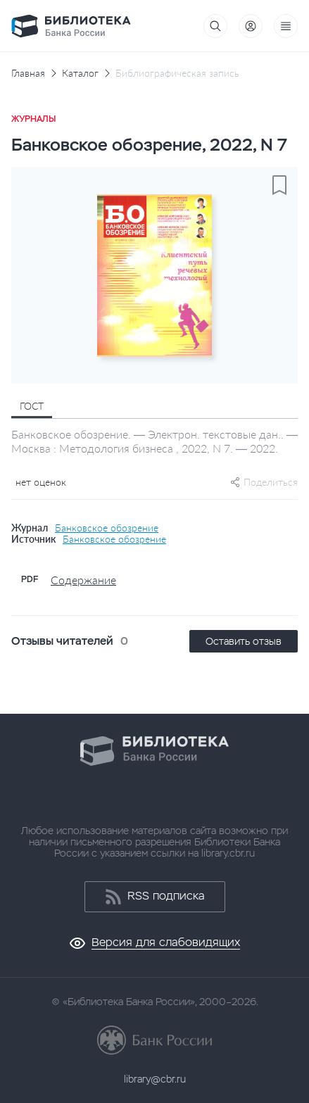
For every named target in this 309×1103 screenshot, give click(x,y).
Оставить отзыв (244, 641)
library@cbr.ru (155, 1079)
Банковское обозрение (106, 528)
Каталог (80, 73)
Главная (28, 73)
